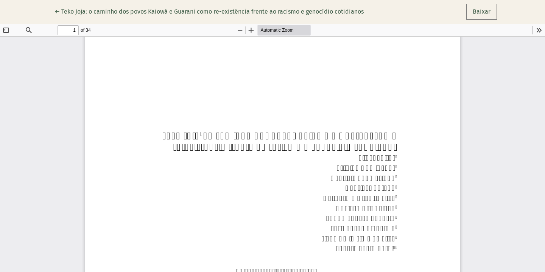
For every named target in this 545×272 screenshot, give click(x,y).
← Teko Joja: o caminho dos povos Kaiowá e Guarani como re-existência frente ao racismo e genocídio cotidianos (209, 11)
